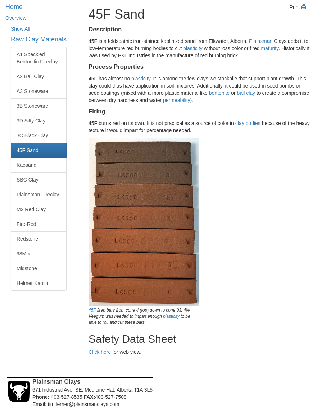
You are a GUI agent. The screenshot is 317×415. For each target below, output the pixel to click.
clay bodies (248, 123)
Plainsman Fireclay (38, 194)
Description (105, 29)
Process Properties (116, 66)
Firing (97, 111)
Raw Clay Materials (39, 39)
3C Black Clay (32, 135)
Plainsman (260, 41)
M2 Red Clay (31, 209)
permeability (176, 100)
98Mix (23, 253)
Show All (20, 29)
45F (92, 310)
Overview (15, 18)
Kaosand (26, 165)
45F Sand (28, 150)
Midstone (27, 268)
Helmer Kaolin (32, 283)
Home (14, 6)
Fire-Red (26, 224)
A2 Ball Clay (30, 76)
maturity (269, 48)
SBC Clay (28, 180)
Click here (100, 352)
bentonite (219, 93)
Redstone (27, 239)
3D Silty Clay (31, 121)
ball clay (246, 93)
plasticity (193, 48)
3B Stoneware (32, 106)
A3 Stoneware (32, 91)
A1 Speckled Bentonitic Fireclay (37, 58)
